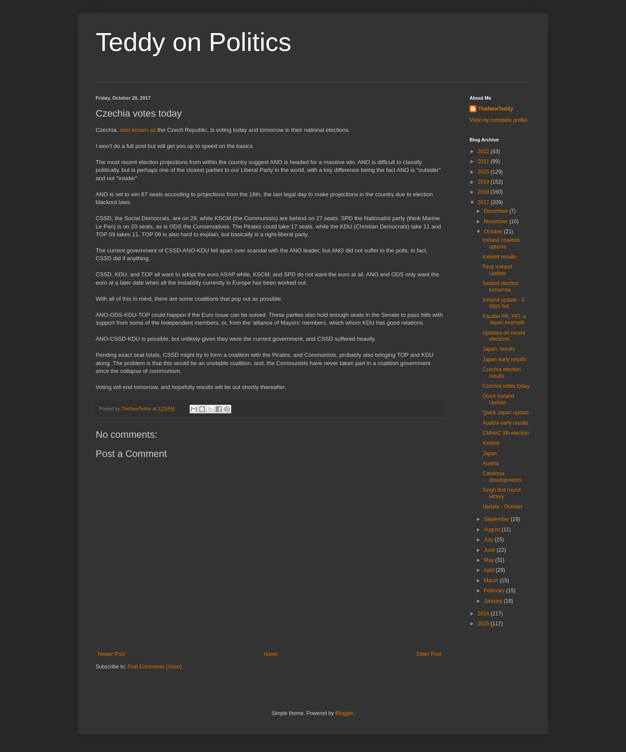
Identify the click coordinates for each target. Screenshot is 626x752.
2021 (484, 161)
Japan (490, 453)
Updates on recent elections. (504, 336)
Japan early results (504, 359)
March (492, 580)
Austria (491, 463)
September (497, 519)
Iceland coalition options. (501, 243)
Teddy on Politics (193, 42)
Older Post (428, 654)
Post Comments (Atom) (154, 667)
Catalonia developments (502, 476)
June (490, 550)
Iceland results (499, 257)
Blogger (344, 713)
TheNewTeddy (495, 109)
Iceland (491, 443)
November (496, 221)
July (489, 540)
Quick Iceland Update (498, 399)
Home (271, 654)
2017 (484, 202)
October (494, 231)
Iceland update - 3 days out (503, 303)
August (493, 530)
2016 (484, 614)
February (495, 591)
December (496, 211)
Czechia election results (502, 372)
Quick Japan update (506, 413)
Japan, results (499, 349)
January (494, 601)
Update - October (503, 507)
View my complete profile (498, 120)
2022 (484, 151)
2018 (484, 192)
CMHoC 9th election (506, 433)
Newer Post (111, 654)
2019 (484, 182)
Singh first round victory (501, 493)
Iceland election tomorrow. (501, 286)
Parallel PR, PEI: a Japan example (504, 319)
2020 (484, 172)
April (490, 570)
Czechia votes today (506, 386)
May (489, 560)
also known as (138, 130)
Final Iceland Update (497, 270)
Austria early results (505, 423)
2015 (484, 624)
